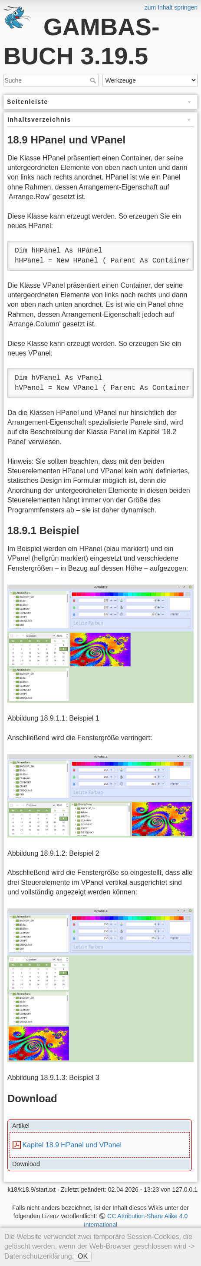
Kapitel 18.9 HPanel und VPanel (72, 1145)
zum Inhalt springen (171, 7)
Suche (94, 80)
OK (83, 1256)
